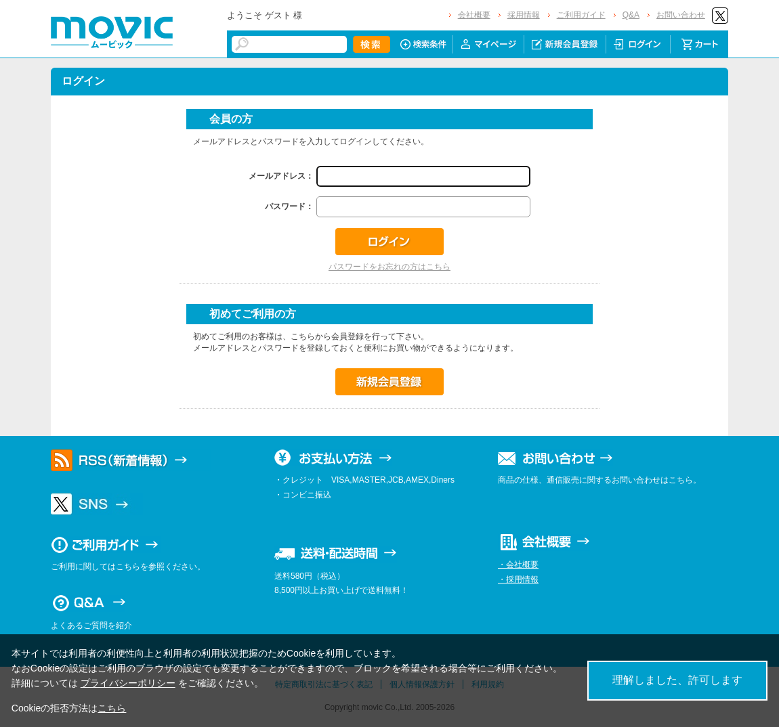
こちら (112, 708)
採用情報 (523, 15)
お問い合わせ (680, 15)
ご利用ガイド (581, 15)
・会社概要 (518, 564)
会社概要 (474, 15)
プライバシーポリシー (128, 683)
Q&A (631, 15)
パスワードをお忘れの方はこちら (389, 266)
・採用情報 (518, 579)
